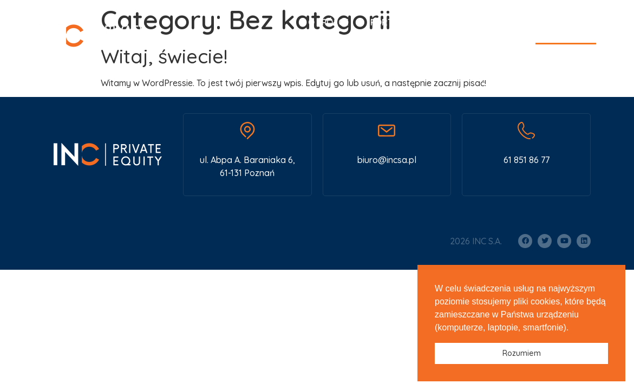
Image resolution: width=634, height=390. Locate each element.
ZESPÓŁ (509, 22)
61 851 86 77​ (527, 159)
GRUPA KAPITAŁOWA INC (535, 67)
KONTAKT (565, 22)
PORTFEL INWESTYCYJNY (420, 22)
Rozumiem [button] (521, 353)
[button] (572, 328)
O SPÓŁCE (328, 22)
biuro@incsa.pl (386, 159)
